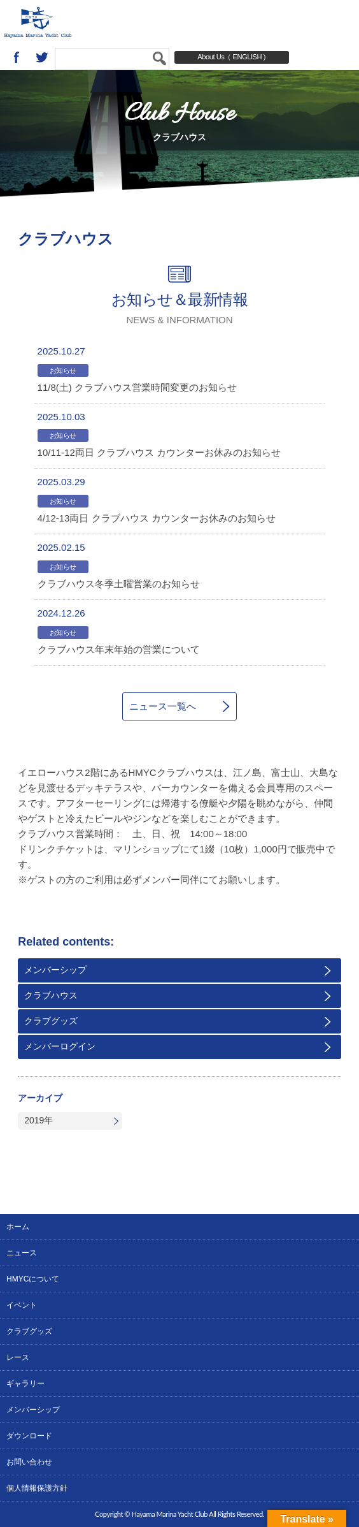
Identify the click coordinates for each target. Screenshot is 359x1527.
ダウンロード (29, 1435)
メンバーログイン (59, 1046)
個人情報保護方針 (36, 1488)
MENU (336, 22)
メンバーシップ (55, 970)
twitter (42, 57)
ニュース (21, 1252)
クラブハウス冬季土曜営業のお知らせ (119, 583)
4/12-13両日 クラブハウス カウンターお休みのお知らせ (157, 518)
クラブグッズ (51, 1021)
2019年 (38, 1120)
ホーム (17, 1226)
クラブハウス (51, 995)
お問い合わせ (29, 1462)
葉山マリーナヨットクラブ (77, 22)
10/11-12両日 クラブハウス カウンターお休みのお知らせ (159, 452)
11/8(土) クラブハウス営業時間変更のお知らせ (137, 387)
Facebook (16, 57)
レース (17, 1357)
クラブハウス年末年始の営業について (119, 649)
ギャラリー (25, 1383)
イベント (21, 1305)
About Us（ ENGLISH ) (231, 57)
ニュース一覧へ (162, 706)
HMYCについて (32, 1279)
